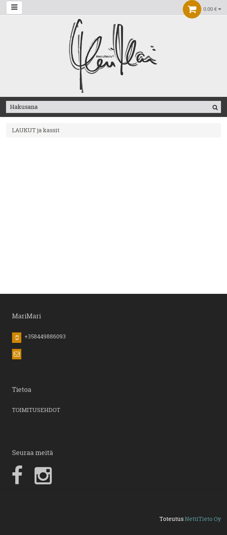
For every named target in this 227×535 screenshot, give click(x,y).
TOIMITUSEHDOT (36, 410)
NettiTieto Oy (203, 519)
